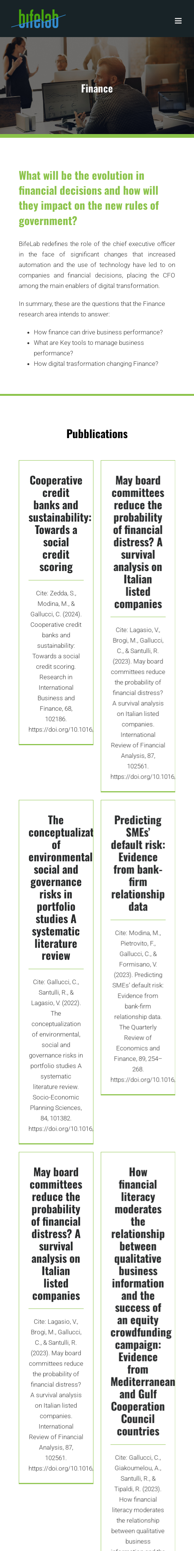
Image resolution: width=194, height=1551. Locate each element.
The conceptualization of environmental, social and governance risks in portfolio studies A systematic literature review (68, 884)
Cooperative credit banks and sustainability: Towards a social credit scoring (60, 523)
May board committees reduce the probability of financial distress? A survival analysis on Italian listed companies (133, 548)
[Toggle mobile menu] (179, 21)
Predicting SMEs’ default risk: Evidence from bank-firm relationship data (133, 869)
